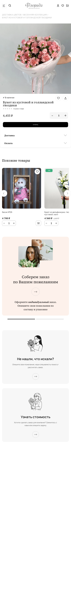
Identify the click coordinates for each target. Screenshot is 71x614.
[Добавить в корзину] (38, 223)
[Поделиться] (65, 98)
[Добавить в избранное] (58, 98)
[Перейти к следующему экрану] (35, 292)
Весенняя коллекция (35, 15)
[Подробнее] (35, 376)
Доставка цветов (12, 15)
